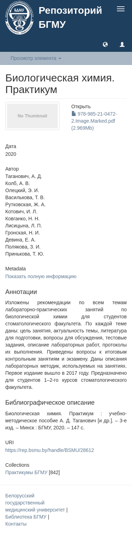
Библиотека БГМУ (26, 517)
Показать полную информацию (40, 276)
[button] (105, 44)
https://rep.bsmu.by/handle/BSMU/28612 (49, 450)
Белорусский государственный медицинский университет (35, 503)
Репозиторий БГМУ (70, 17)
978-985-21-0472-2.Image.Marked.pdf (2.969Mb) (94, 121)
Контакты (15, 524)
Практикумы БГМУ (26, 472)
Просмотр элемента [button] (36, 58)
